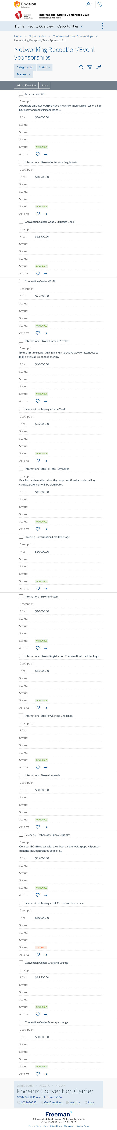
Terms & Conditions (53, 1126)
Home (19, 26)
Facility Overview (41, 26)
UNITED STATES (25, 1085)
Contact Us (69, 1126)
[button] (89, 4)
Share (44, 85)
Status (44, 67)
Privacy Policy (35, 1126)
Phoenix (60, 1085)
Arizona (45, 1085)
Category (25, 67)
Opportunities (68, 26)
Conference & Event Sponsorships (73, 36)
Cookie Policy (83, 1126)
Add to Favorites (26, 85)
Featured (23, 74)
